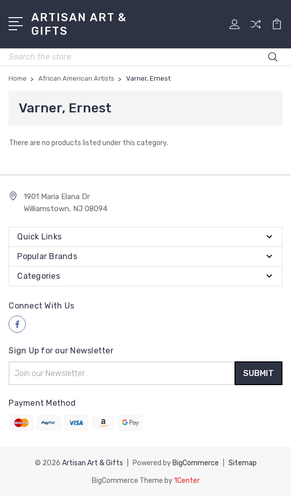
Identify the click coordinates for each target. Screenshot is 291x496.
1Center (187, 479)
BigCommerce (195, 462)
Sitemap (242, 462)
